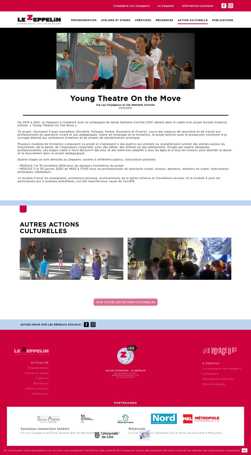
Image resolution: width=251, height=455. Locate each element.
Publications (222, 20)
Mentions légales (228, 384)
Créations (143, 20)
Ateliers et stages (22, 373)
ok (244, 450)
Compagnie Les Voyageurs (131, 5)
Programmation (84, 20)
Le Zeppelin (166, 5)
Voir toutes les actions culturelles (125, 304)
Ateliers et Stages (115, 20)
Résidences (164, 20)
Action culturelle (193, 20)
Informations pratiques (198, 5)
